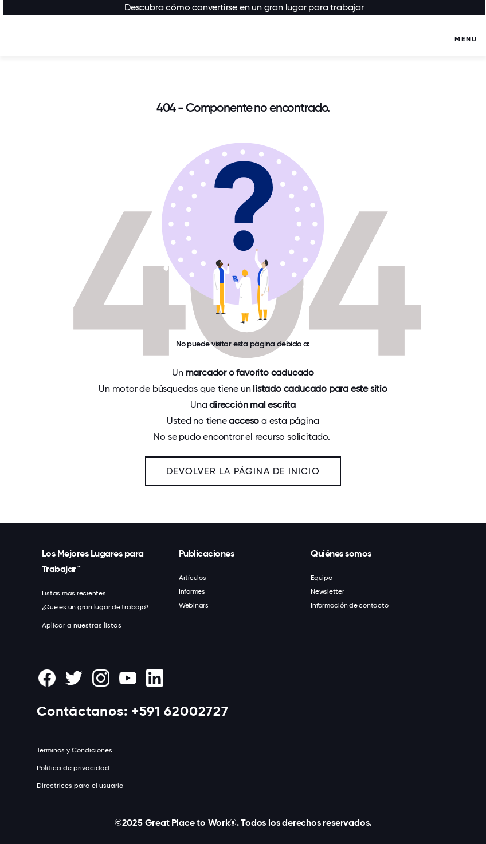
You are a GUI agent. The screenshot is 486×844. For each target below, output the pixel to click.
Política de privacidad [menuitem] (73, 768)
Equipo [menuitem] (321, 578)
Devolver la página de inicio (243, 471)
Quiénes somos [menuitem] (341, 553)
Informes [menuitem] (192, 591)
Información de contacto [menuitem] (349, 605)
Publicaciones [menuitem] (206, 553)
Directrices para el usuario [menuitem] (80, 786)
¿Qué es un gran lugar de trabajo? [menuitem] (95, 607)
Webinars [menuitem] (194, 605)
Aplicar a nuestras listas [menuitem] (81, 625)
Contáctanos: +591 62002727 (133, 711)
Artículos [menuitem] (192, 578)
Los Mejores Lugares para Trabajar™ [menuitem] (93, 561)
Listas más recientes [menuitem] (74, 593)
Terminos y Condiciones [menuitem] (74, 750)
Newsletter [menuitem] (327, 591)
